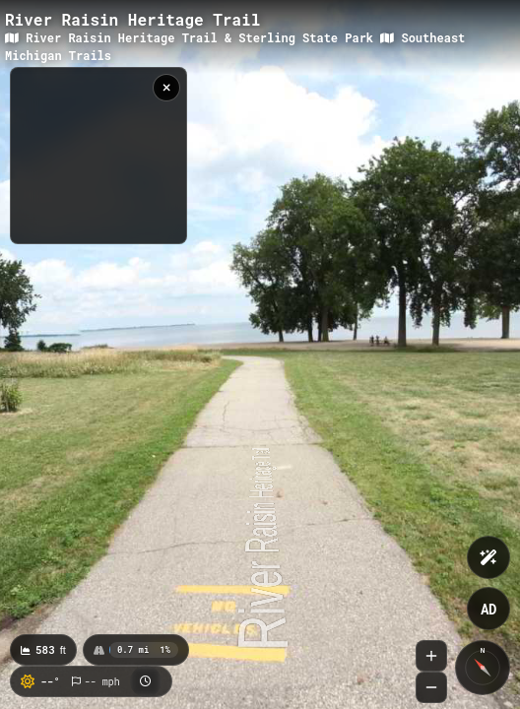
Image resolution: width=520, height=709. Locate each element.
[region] (98, 155)
